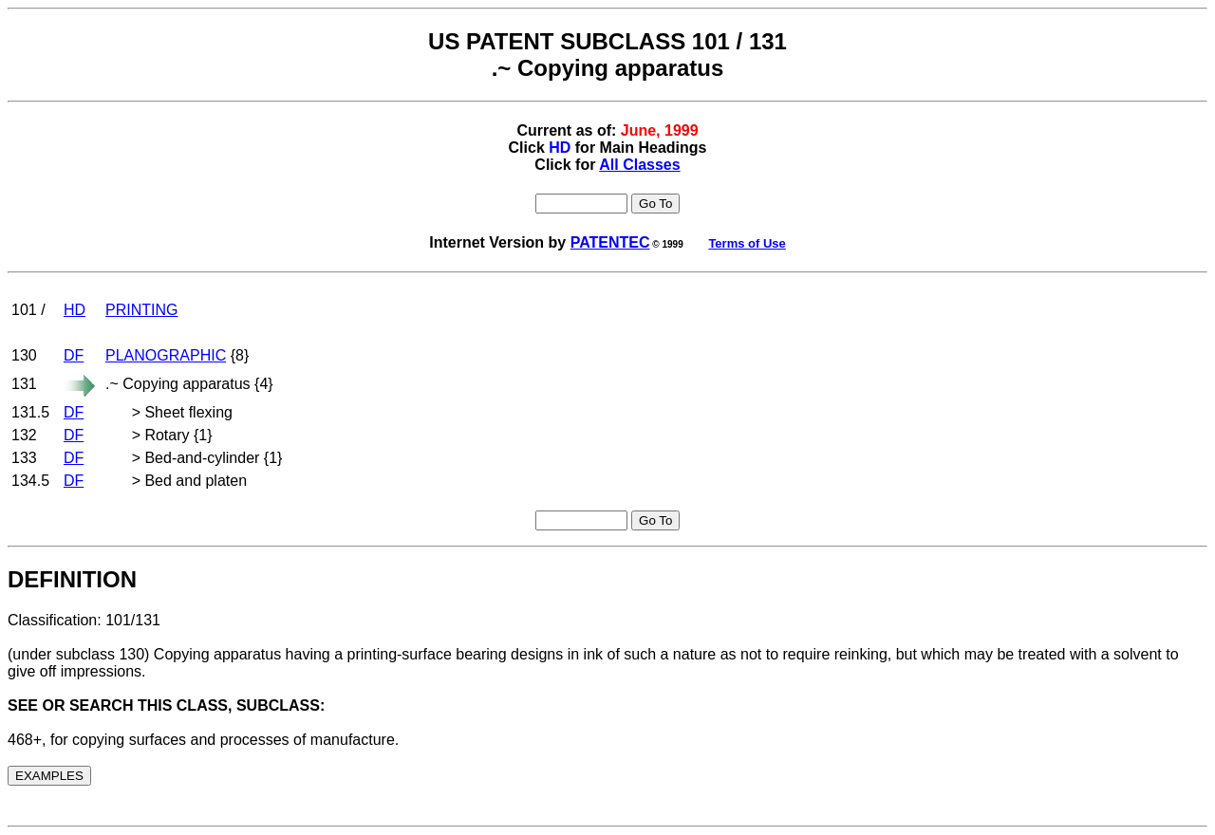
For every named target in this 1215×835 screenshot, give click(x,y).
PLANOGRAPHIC (165, 355)
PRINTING (141, 310)
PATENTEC (610, 242)
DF (74, 355)
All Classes (639, 165)
